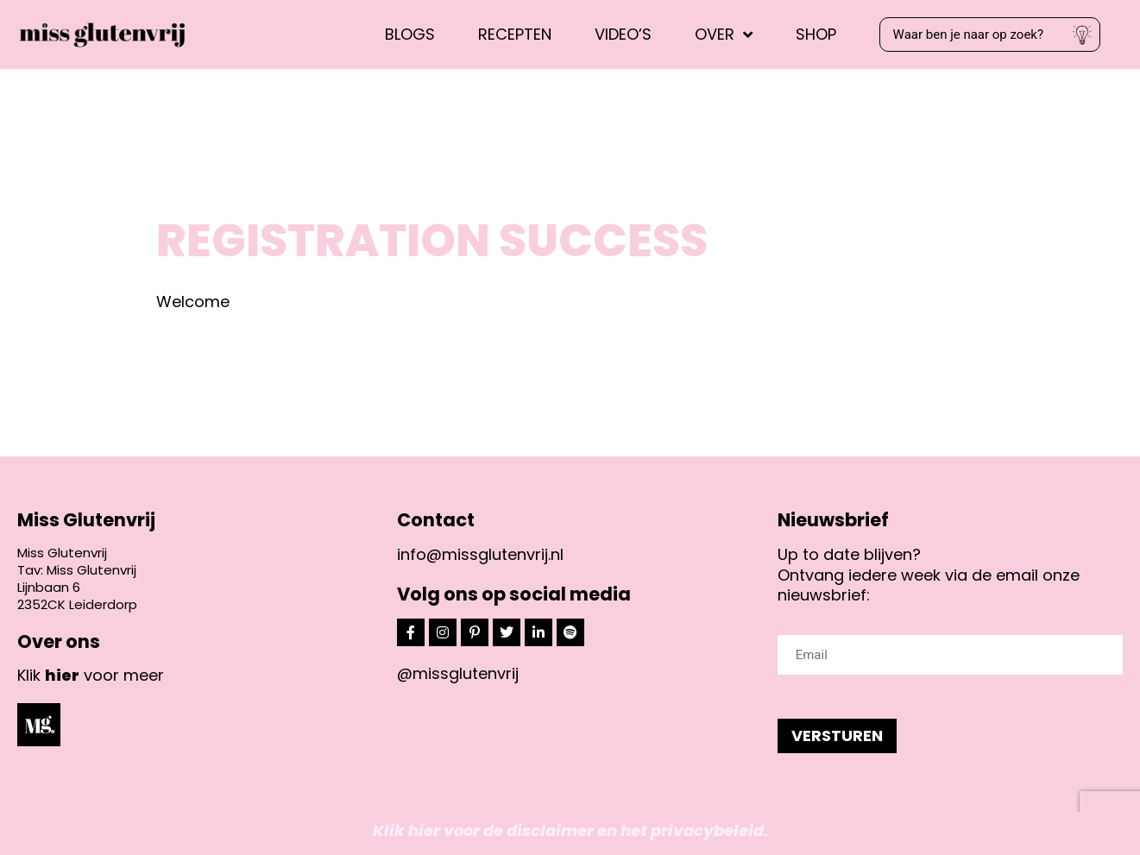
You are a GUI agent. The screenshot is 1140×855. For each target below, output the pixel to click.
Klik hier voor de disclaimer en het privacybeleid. (570, 830)
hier (62, 675)
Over (724, 34)
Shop (816, 34)
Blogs (410, 34)
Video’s (623, 34)
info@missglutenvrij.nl (480, 554)
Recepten (514, 34)
